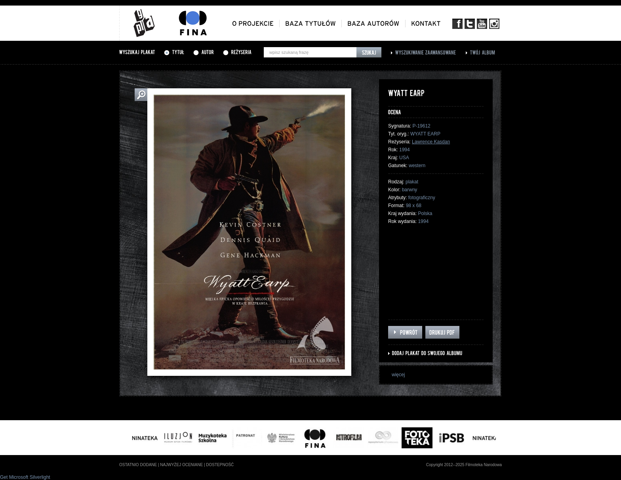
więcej (398, 374)
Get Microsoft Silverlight (25, 477)
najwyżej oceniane (181, 465)
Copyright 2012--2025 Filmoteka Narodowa (464, 465)
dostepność (220, 465)
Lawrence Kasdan (431, 142)
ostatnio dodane (138, 465)
